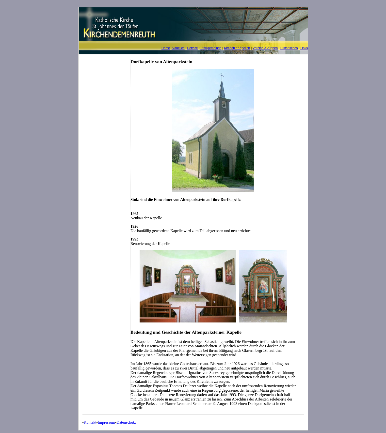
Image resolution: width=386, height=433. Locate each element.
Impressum (106, 422)
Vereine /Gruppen (265, 48)
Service (192, 48)
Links (304, 48)
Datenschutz (126, 422)
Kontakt (90, 422)
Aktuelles (178, 48)
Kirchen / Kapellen (237, 48)
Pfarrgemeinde (210, 48)
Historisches (289, 48)
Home (165, 48)
